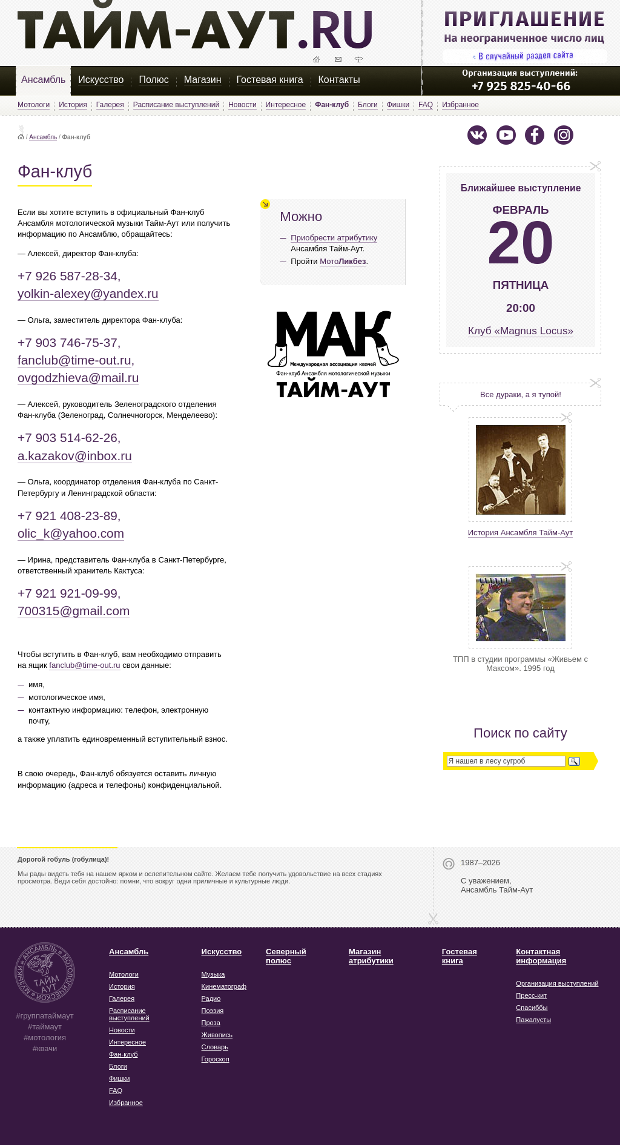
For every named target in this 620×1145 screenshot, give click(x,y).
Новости (242, 105)
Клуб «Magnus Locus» (520, 331)
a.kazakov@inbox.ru (75, 456)
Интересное (286, 105)
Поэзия (213, 1010)
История (73, 105)
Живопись (217, 1034)
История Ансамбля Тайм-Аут (520, 532)
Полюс (153, 79)
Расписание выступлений (176, 105)
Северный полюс (286, 956)
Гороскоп (215, 1059)
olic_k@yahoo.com (71, 533)
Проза (211, 1022)
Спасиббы (531, 1007)
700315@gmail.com (74, 611)
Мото (343, 261)
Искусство (101, 79)
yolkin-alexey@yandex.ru (88, 293)
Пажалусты (533, 1019)
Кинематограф (224, 986)
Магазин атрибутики (371, 956)
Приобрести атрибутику (334, 237)
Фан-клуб (123, 1054)
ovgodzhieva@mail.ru (78, 377)
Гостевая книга (270, 79)
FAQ (425, 105)
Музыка (213, 974)
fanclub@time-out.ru (74, 360)
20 (520, 242)
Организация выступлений (557, 983)
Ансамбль (43, 79)
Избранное (460, 105)
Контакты (339, 79)
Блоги (368, 105)
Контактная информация (541, 956)
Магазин (203, 79)
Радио (211, 998)
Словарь (215, 1047)
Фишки (398, 105)
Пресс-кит (531, 995)
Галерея (110, 105)
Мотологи (34, 105)
